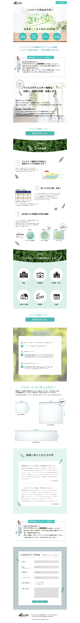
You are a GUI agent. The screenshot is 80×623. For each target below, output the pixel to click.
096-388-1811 (35, 616)
